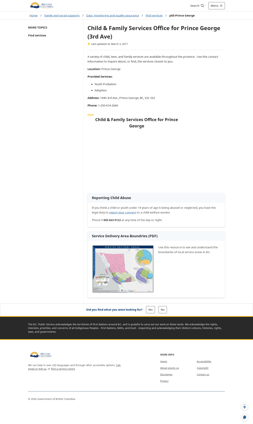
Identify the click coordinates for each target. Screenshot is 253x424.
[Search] (197, 5)
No (163, 310)
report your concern (122, 212)
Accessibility (204, 361)
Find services (154, 15)
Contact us (203, 374)
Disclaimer (166, 374)
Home (34, 15)
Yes (150, 310)
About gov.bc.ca (169, 368)
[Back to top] (244, 406)
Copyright (202, 368)
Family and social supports (62, 15)
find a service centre (63, 368)
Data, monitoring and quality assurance (112, 15)
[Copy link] (244, 417)
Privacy (164, 381)
